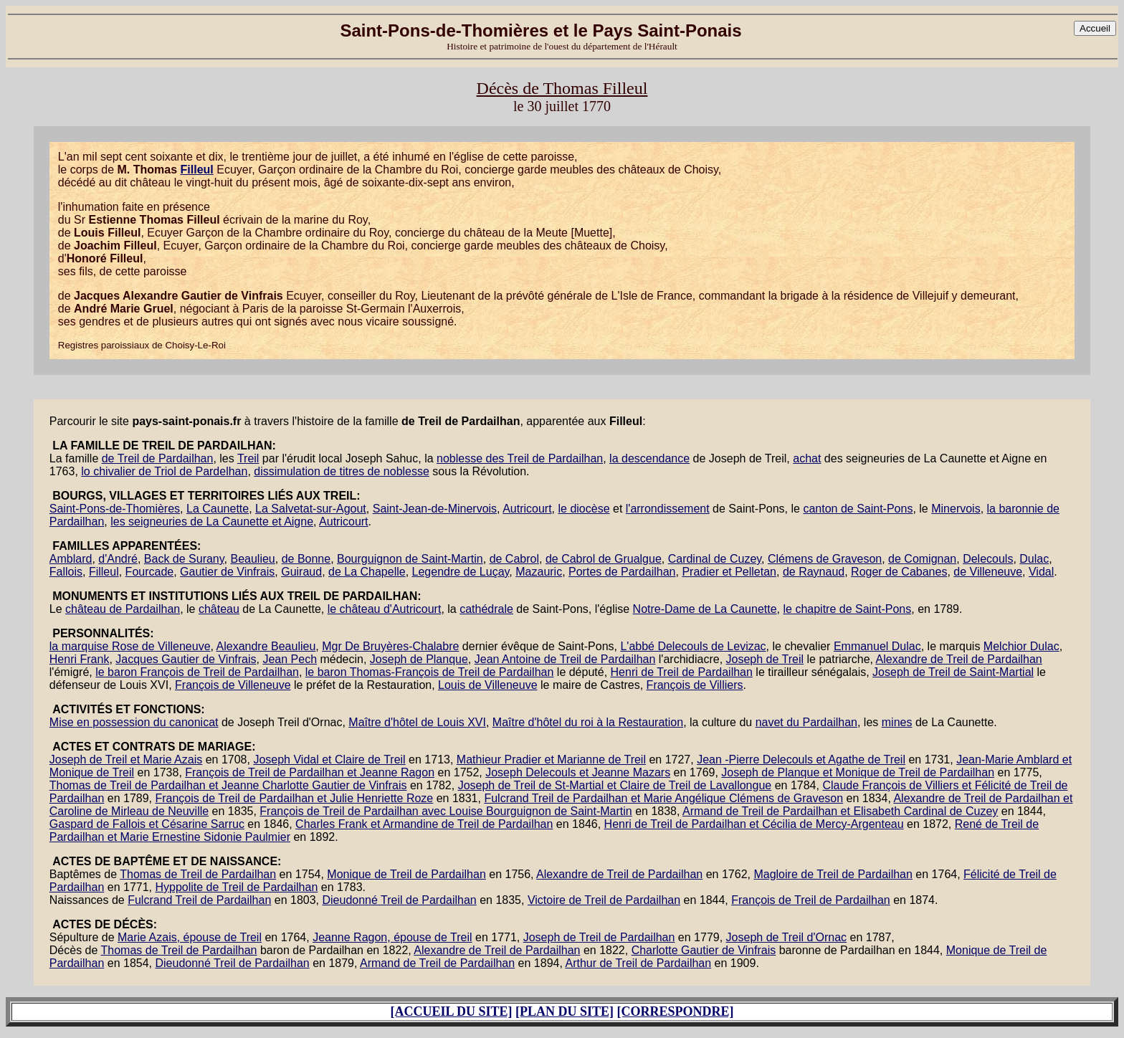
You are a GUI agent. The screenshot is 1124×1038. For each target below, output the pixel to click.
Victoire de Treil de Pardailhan (604, 900)
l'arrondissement (668, 509)
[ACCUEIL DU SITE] (451, 1011)
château (219, 609)
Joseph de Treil (765, 659)
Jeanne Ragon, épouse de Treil (392, 937)
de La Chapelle (367, 572)
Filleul (197, 169)
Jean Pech (289, 659)
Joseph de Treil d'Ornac (786, 937)
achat (807, 458)
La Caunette (217, 509)
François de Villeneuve (233, 685)
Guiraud (301, 572)
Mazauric (538, 572)
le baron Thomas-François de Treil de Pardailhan (429, 672)
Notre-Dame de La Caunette (705, 609)
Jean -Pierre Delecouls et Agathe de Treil (801, 759)
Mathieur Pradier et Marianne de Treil (551, 759)
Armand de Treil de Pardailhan (437, 963)
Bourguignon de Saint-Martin (410, 559)
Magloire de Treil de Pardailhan (832, 874)
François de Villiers (695, 685)
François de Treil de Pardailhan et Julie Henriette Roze (294, 798)
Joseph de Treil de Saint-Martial (953, 672)
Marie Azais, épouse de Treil (190, 937)
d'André (118, 559)
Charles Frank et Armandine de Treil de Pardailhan (424, 824)
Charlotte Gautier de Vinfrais (704, 950)
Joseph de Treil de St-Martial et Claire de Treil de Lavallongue (615, 785)
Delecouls (988, 559)
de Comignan (922, 559)
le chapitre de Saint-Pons (847, 609)
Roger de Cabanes (899, 572)
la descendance (649, 458)
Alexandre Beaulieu (266, 646)
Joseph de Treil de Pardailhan (599, 937)
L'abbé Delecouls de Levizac (693, 646)
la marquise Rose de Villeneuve (130, 646)
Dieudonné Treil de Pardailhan (399, 900)
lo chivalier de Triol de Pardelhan (164, 471)
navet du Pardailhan (806, 722)
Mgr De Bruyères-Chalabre (390, 646)
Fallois (65, 572)
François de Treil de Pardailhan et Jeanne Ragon (309, 772)
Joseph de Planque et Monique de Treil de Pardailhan (857, 772)
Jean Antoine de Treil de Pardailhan (565, 659)
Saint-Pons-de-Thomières (114, 509)
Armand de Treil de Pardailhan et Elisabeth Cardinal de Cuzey (840, 811)
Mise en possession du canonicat (134, 722)
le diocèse (583, 509)
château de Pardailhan (122, 609)
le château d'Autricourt (385, 609)
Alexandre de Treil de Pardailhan (959, 659)
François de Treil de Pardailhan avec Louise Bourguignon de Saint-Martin (445, 811)
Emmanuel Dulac (877, 646)
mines (897, 722)
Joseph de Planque (419, 659)
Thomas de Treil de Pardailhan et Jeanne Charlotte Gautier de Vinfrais (228, 785)
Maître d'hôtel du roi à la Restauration (587, 722)
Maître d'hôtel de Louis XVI (417, 722)
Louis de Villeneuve (487, 685)
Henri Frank (79, 659)
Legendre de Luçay (461, 572)
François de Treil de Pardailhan (810, 900)
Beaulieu (252, 559)
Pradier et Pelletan (729, 572)
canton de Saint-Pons (858, 509)
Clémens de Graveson (825, 559)
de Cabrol (514, 559)
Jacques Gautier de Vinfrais (185, 659)
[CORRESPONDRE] (675, 1011)
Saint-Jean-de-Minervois (435, 509)
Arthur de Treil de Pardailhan (638, 963)
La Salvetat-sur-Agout (310, 509)
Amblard (70, 559)
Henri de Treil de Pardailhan (682, 672)
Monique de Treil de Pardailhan (406, 874)
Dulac (1034, 559)
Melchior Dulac (1021, 646)
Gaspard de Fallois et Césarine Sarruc (146, 824)
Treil (248, 458)
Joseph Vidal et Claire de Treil (329, 759)
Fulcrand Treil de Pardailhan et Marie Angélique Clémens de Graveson (663, 798)
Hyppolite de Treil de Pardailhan (236, 887)
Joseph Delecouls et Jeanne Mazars (577, 772)
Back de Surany (184, 559)
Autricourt (527, 509)
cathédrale (486, 609)
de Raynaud (813, 572)
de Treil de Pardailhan (158, 458)
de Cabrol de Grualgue (604, 559)
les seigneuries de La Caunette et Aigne (211, 521)
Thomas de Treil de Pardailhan (198, 874)
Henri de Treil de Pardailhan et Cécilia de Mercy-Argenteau (754, 824)
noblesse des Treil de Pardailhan (520, 458)
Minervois (955, 509)
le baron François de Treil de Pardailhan (197, 672)
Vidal (1041, 572)
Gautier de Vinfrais (227, 572)
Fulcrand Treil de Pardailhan (199, 900)
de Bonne (306, 559)
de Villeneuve (987, 572)
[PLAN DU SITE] (564, 1011)
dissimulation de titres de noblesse (341, 471)
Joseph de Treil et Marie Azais (125, 759)
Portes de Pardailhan (621, 572)
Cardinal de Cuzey (714, 559)
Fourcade (149, 572)
